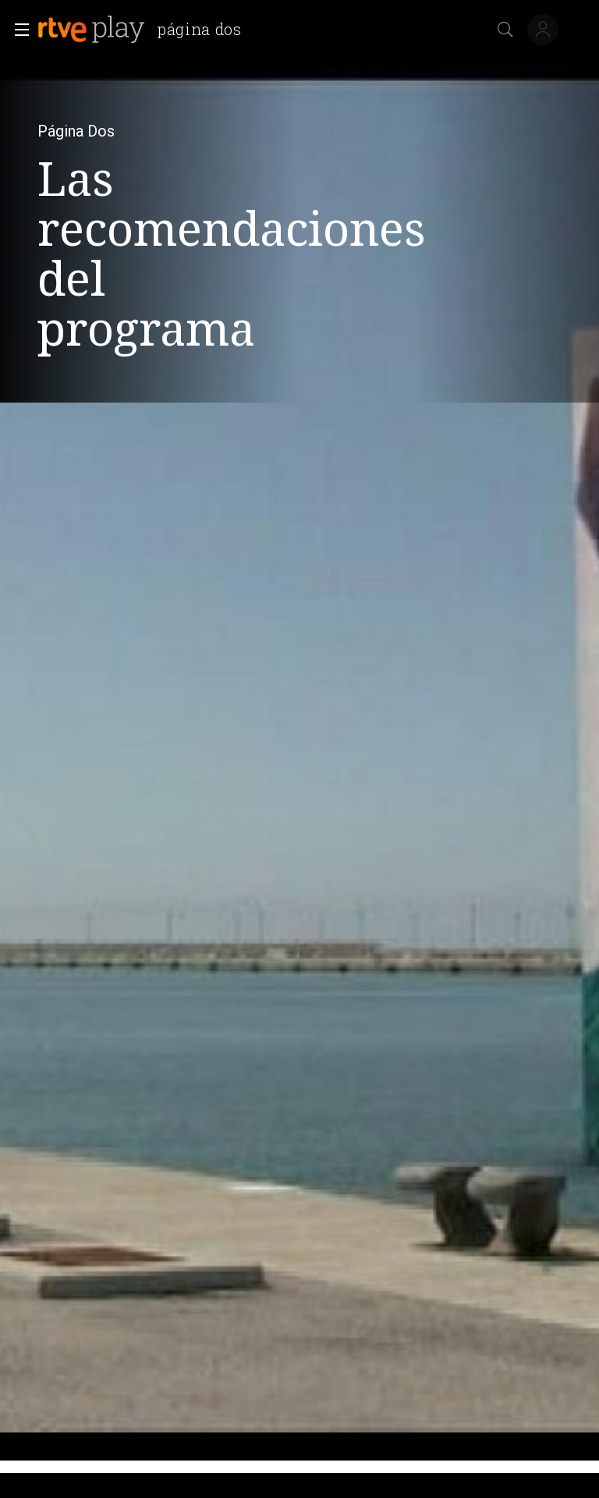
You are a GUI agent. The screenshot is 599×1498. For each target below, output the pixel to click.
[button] (17, 29)
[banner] (145, 29)
